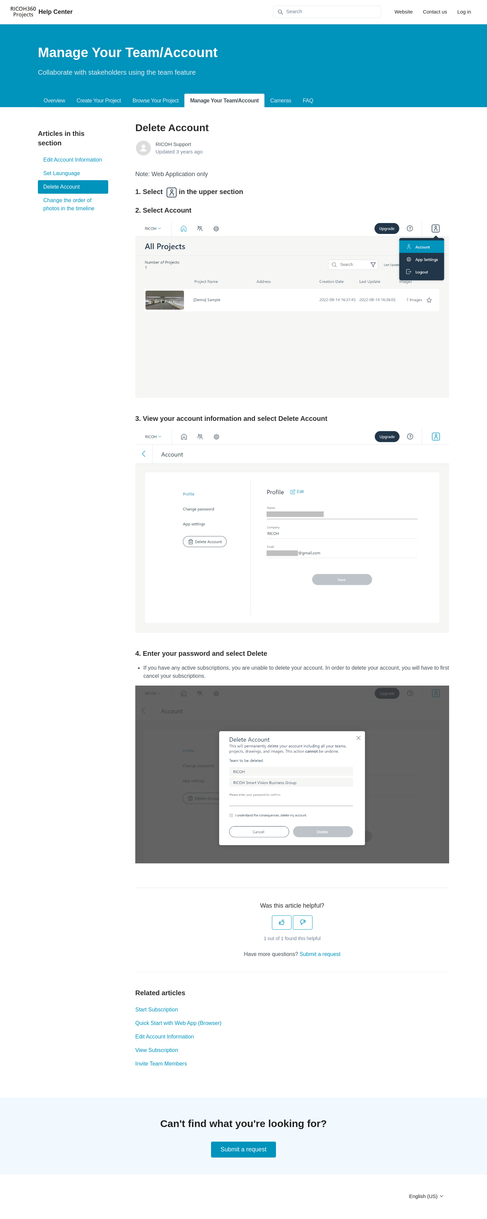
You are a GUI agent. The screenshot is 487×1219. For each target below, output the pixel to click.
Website (403, 12)
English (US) (426, 1196)
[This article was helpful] (282, 922)
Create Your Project (98, 100)
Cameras (280, 100)
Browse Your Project (156, 100)
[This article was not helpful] (302, 922)
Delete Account (61, 187)
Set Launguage (61, 173)
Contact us (435, 12)
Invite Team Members (161, 1064)
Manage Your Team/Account (224, 100)
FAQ (308, 100)
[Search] (327, 12)
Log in (464, 12)
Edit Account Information (164, 1036)
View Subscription (156, 1050)
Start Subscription (156, 1009)
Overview (54, 100)
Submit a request (320, 954)
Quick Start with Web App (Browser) (178, 1023)
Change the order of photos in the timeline (68, 204)
